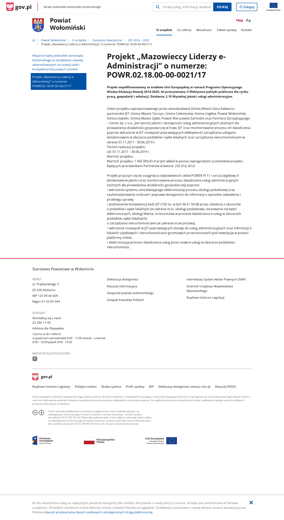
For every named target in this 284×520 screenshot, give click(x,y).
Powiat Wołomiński (53, 40)
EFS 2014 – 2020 (138, 40)
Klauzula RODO (225, 447)
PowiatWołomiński (67, 24)
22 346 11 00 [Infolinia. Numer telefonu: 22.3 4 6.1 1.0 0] (41, 383)
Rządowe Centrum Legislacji (205, 358)
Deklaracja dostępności (122, 340)
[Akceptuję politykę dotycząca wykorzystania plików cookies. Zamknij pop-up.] (251, 502)
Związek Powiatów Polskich (125, 360)
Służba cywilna (111, 447)
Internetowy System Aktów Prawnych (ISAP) (216, 340)
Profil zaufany (135, 447)
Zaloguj (250, 7)
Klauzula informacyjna (122, 347)
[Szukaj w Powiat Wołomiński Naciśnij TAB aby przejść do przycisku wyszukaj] (183, 7)
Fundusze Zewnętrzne (107, 40)
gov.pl (42, 437)
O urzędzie (79, 40)
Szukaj (222, 7)
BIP (151, 447)
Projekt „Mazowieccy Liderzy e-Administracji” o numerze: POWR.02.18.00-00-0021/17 (53, 81)
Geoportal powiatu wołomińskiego (130, 354)
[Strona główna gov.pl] (19, 7)
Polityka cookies (86, 447)
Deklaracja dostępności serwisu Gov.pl (184, 447)
